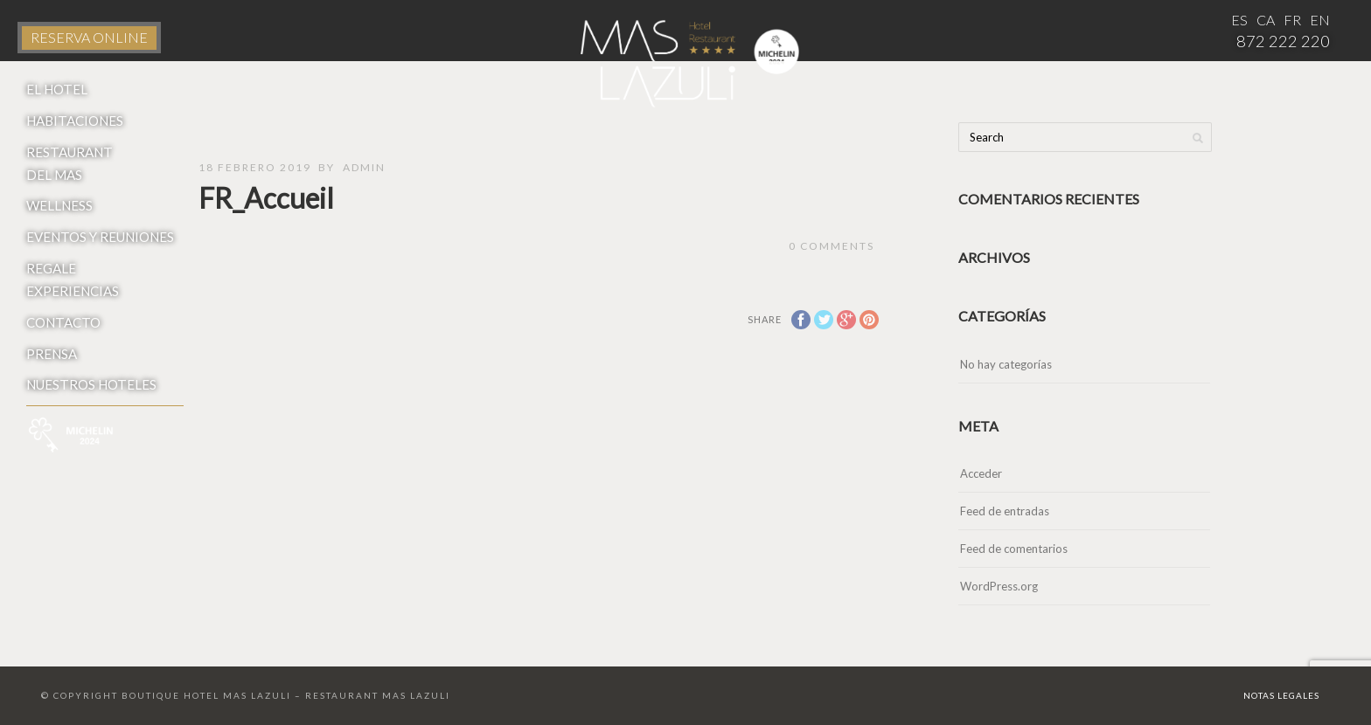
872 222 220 (1283, 41)
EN (1320, 19)
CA (1265, 19)
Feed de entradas (1004, 511)
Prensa (51, 354)
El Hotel (56, 89)
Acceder (981, 473)
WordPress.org (999, 586)
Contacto (63, 322)
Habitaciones (74, 120)
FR (1292, 19)
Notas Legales (1281, 695)
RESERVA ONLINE (89, 37)
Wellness (59, 205)
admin (364, 167)
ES (1239, 19)
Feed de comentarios (1014, 549)
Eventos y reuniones (100, 237)
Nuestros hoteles (91, 384)
